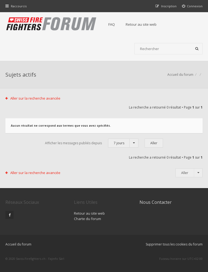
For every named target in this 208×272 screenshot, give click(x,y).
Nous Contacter (155, 202)
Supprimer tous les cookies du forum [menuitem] (174, 244)
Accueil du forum (180, 74)
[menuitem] (192, 6)
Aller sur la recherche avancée (35, 98)
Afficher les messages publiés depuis (91, 143)
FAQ (111, 24)
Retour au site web (141, 24)
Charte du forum (87, 218)
